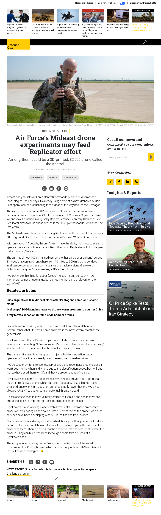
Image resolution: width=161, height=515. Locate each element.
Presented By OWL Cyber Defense (125, 231)
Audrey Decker (44, 169)
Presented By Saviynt (119, 269)
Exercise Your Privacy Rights (143, 3)
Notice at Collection (84, 3)
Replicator (13, 215)
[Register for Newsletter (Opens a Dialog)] (151, 157)
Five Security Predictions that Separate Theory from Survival (130, 225)
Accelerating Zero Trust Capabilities (125, 263)
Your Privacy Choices (111, 3)
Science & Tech (55, 131)
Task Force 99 (34, 211)
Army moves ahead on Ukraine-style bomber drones (40, 315)
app (40, 411)
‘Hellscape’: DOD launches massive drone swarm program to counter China (55, 309)
